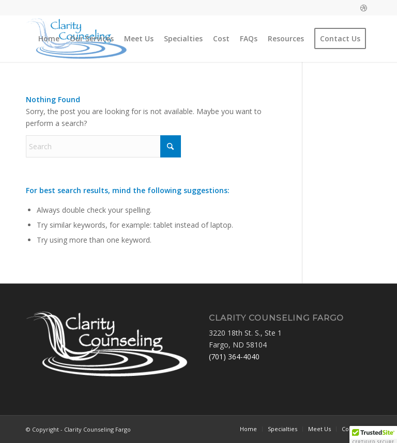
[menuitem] (49, 38)
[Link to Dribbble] (363, 7)
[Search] (103, 146)
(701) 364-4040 (234, 356)
